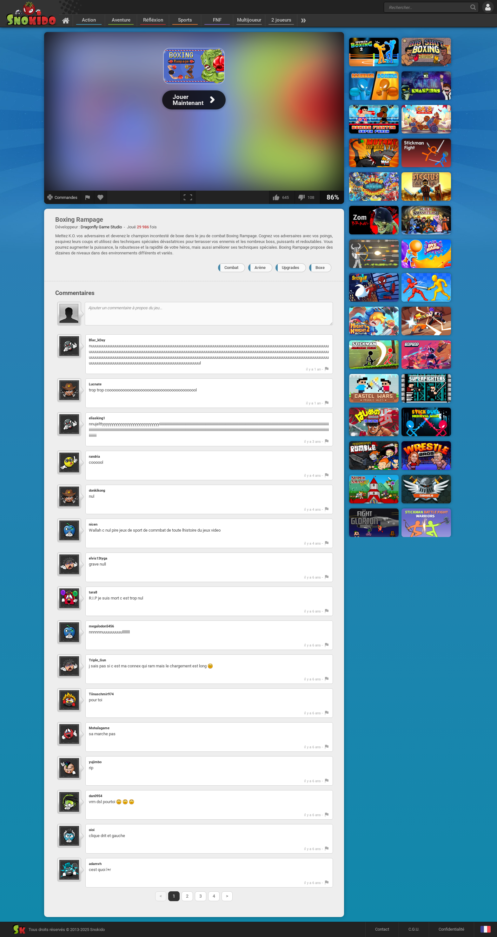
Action (89, 20)
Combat (231, 267)
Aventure (121, 20)
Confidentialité (451, 929)
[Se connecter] (488, 7)
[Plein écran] (187, 197)
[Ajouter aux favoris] (100, 197)
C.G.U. (413, 929)
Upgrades (290, 267)
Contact (382, 929)
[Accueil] (66, 20)
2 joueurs (281, 20)
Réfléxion (153, 20)
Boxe (320, 267)
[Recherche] (473, 7)
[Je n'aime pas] (307, 197)
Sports (185, 20)
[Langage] (485, 929)
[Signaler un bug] (87, 197)
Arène (260, 267)
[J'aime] (282, 197)
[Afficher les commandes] (62, 197)
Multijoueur (249, 20)
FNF (217, 20)
